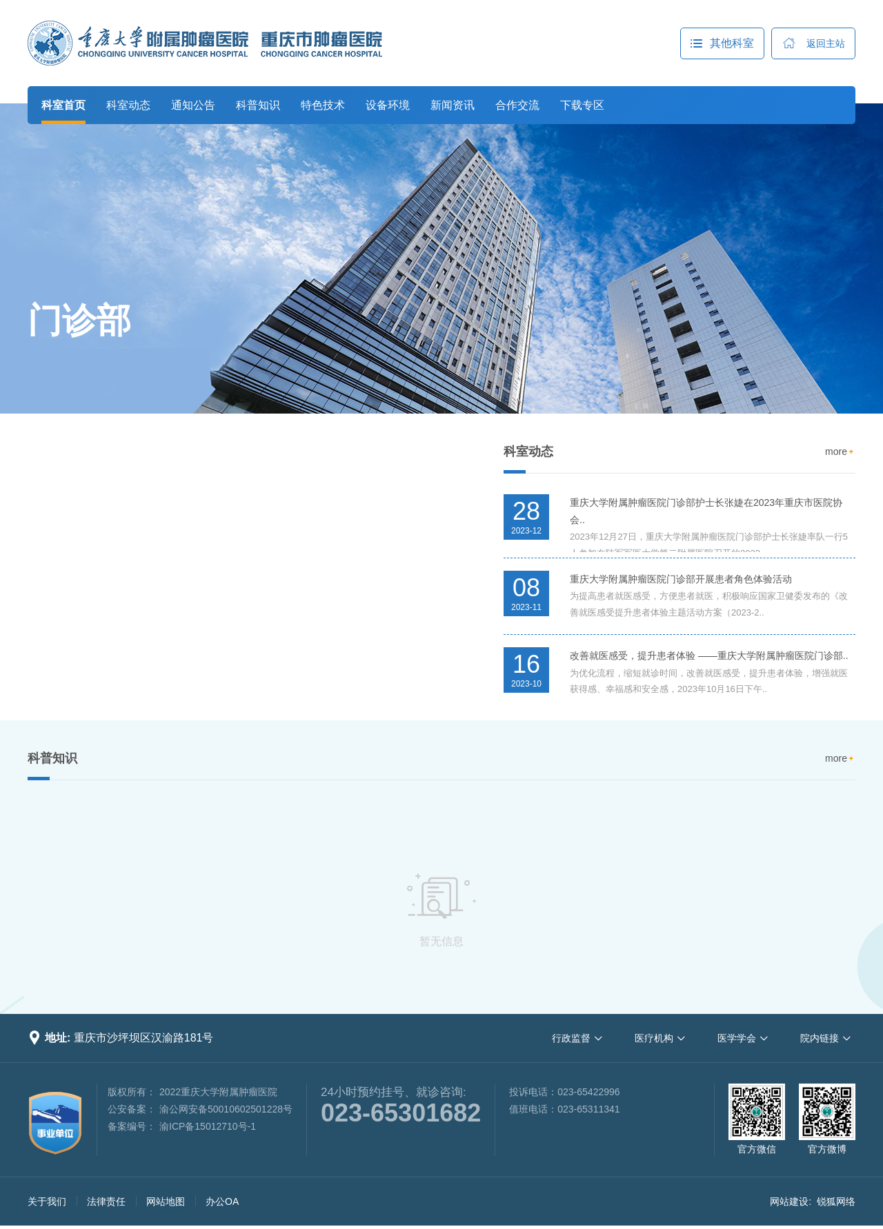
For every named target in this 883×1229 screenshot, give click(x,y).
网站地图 (165, 1201)
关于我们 (47, 1201)
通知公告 (193, 105)
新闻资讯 (452, 105)
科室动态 (128, 105)
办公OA (222, 1201)
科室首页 (63, 105)
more (840, 452)
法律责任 (106, 1201)
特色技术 (323, 105)
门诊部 (79, 320)
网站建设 (789, 1201)
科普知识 (258, 105)
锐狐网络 (836, 1201)
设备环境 (388, 105)
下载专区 (582, 105)
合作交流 (517, 105)
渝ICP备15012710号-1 (207, 1126)
